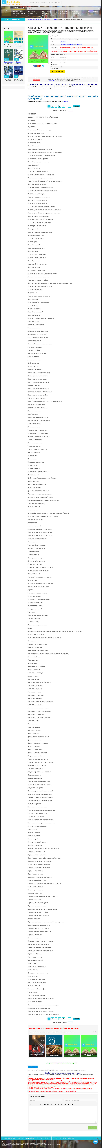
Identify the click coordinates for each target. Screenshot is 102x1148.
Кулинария (79, 44)
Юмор (58, 15)
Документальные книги (48, 15)
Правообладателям (8, 1138)
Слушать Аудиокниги (54, 2)
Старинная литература (77, 13)
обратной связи (55, 1144)
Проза (29, 15)
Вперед (76, 106)
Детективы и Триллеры (33, 13)
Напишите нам (51, 80)
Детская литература (62, 11)
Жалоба (36, 79)
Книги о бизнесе (46, 11)
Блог (37, 2)
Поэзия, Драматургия (92, 11)
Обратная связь (45, 1138)
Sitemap (55, 1138)
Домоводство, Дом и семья (67, 44)
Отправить (92, 1128)
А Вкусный (63, 41)
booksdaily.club (13, 3)
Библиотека (31, 2)
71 (69, 106)
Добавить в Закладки (12, 19)
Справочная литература (78, 15)
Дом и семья (75, 11)
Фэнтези (15, 15)
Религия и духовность (63, 13)
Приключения (31, 11)
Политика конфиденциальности (27, 1138)
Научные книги (46, 13)
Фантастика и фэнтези (19, 13)
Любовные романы (18, 11)
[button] (30, 1104)
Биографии (44, 2)
